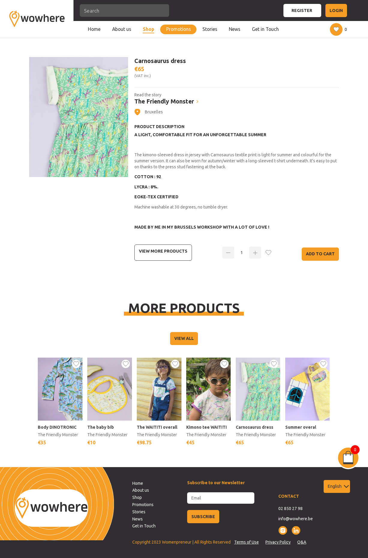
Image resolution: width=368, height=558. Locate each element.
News (234, 29)
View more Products (163, 251)
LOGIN (336, 10)
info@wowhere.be (295, 518)
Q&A (301, 542)
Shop (148, 29)
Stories (209, 29)
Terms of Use (246, 542)
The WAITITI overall (157, 427)
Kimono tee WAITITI (207, 427)
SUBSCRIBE (203, 516)
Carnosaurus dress (255, 427)
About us (121, 29)
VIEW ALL (184, 338)
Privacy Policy (278, 542)
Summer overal (301, 427)
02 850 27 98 (290, 508)
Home (94, 29)
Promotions (178, 29)
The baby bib (101, 427)
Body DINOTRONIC (57, 427)
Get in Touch (265, 29)
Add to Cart (320, 253)
